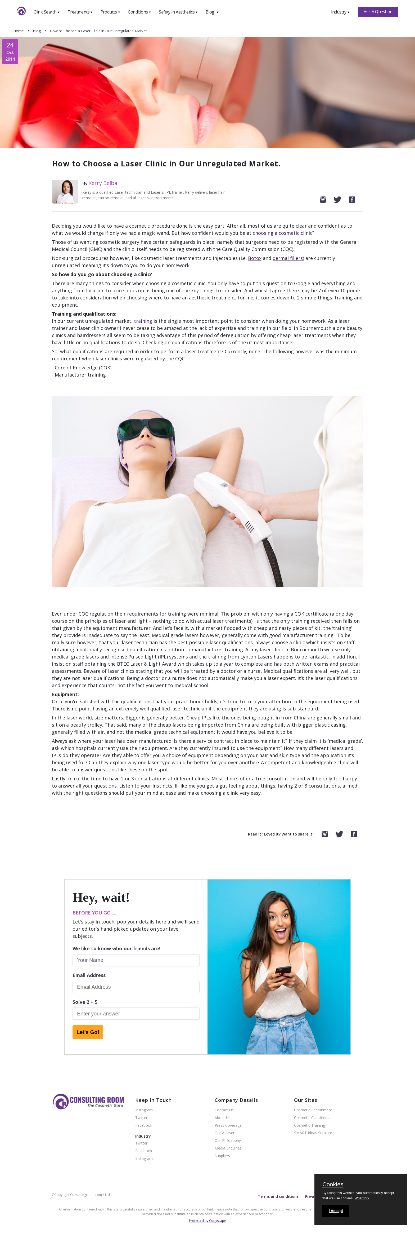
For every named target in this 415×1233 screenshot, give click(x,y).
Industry (340, 12)
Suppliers (222, 1156)
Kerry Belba (102, 183)
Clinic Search (47, 12)
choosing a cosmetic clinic (282, 233)
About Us (223, 1118)
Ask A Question (378, 12)
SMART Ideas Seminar (313, 1133)
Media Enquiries (228, 1148)
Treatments (80, 12)
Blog (212, 12)
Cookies (332, 1185)
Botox (254, 258)
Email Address (89, 975)
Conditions (139, 12)
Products (110, 12)
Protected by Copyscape (207, 1220)
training (143, 321)
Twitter (141, 1118)
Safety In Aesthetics (178, 12)
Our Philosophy (228, 1140)
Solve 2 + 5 (85, 1002)
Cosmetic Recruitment (313, 1110)
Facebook (143, 1125)
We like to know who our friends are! (116, 948)
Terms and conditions (278, 1196)
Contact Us (224, 1110)
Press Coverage (228, 1125)
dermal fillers (288, 258)
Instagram (144, 1110)
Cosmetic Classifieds (311, 1118)
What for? (361, 1198)
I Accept (336, 1211)
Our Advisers (225, 1133)
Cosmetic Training (309, 1125)
